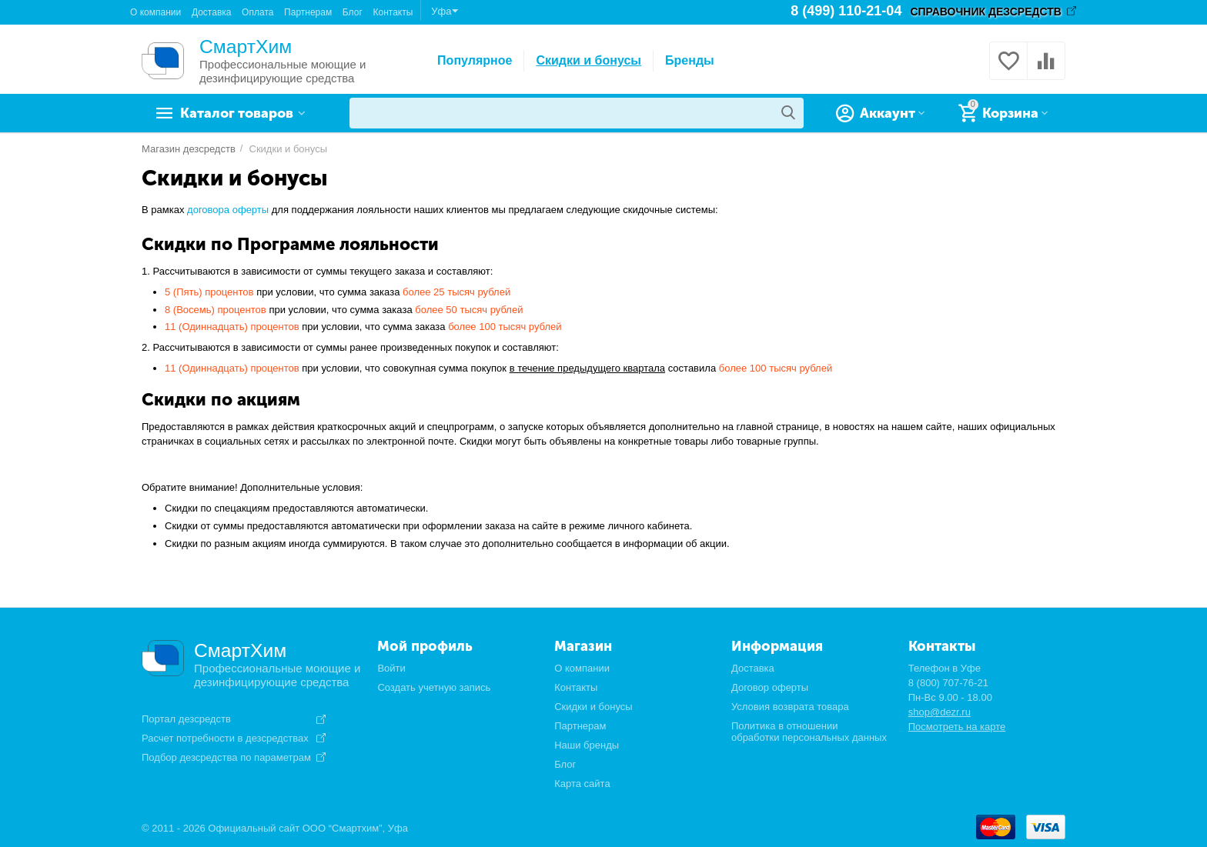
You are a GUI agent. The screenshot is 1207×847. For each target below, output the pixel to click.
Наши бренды (586, 745)
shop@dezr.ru (939, 712)
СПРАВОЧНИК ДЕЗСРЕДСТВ (986, 11)
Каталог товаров (238, 113)
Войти (391, 668)
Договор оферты (769, 687)
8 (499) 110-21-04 (846, 11)
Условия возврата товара (790, 706)
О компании (155, 12)
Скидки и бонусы (588, 60)
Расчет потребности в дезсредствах (225, 738)
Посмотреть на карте (957, 726)
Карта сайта (582, 783)
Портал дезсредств (186, 719)
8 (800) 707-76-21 (948, 683)
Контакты (393, 12)
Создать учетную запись (433, 687)
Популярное (474, 60)
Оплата (257, 12)
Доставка (212, 12)
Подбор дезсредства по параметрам (226, 757)
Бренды (689, 60)
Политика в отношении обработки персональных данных (809, 731)
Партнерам (308, 12)
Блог (353, 12)
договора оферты (228, 209)
